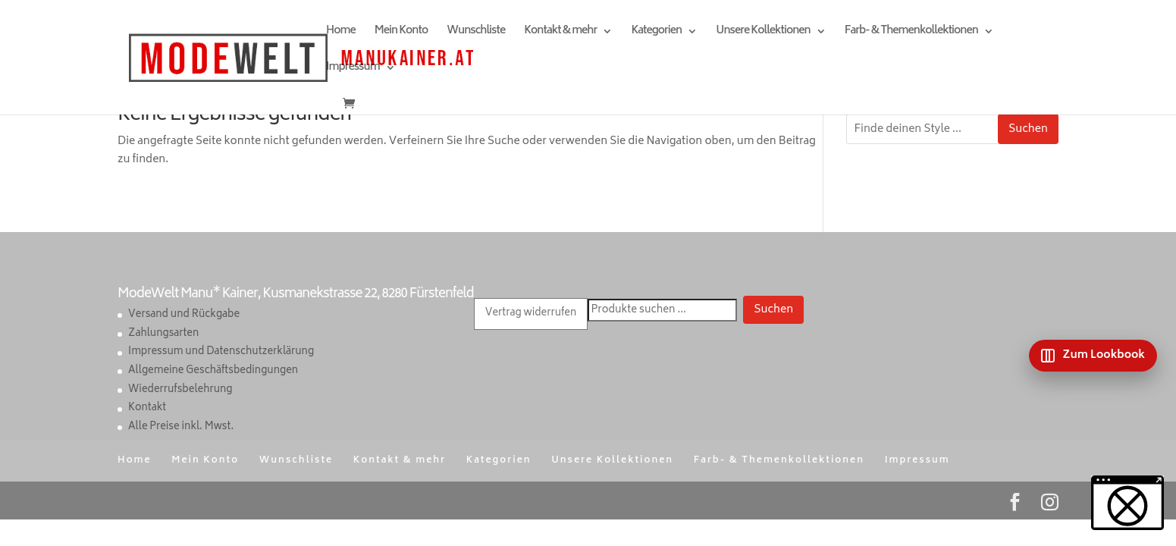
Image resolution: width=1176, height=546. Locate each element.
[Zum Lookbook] (1093, 356)
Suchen (1028, 129)
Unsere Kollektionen (763, 33)
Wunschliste (476, 33)
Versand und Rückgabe (184, 315)
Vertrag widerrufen (530, 313)
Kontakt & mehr (560, 33)
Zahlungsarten (163, 334)
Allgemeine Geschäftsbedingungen (213, 371)
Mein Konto (401, 33)
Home (341, 33)
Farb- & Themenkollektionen (911, 33)
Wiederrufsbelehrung (180, 390)
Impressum (352, 69)
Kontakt (147, 408)
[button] (1127, 502)
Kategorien (656, 33)
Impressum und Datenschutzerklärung (221, 352)
